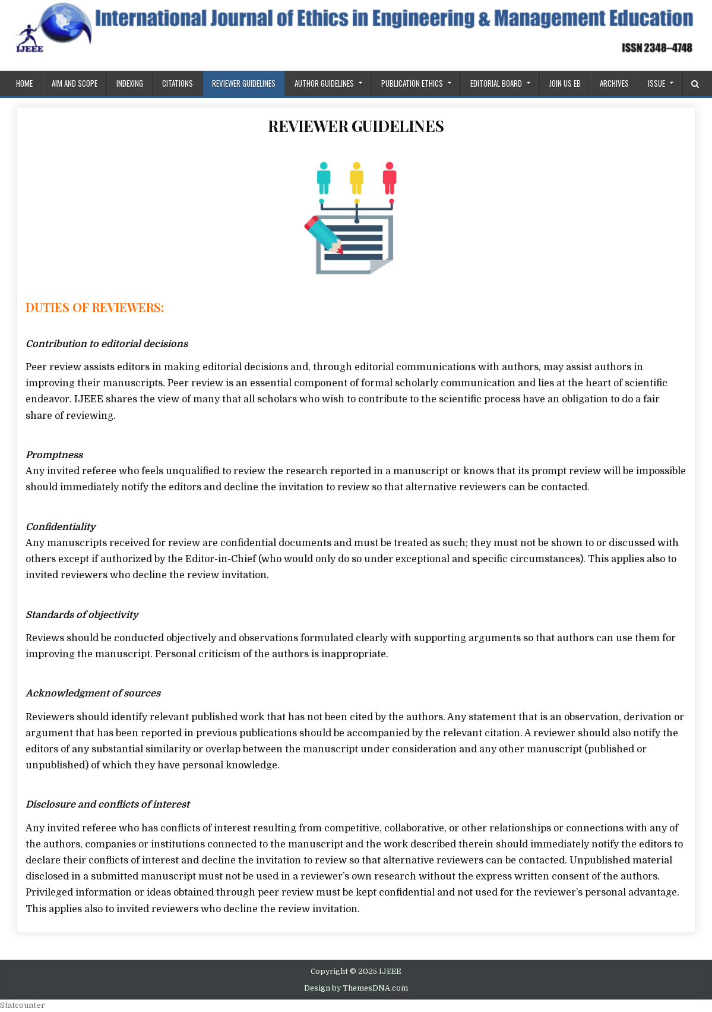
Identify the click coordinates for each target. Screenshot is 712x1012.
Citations (177, 83)
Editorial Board (496, 83)
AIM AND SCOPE (74, 83)
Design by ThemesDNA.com (356, 988)
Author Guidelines (324, 83)
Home (24, 83)
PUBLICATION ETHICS (412, 83)
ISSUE (656, 83)
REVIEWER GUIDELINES (244, 83)
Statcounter (22, 1005)
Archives (614, 83)
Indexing (129, 83)
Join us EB (565, 83)
